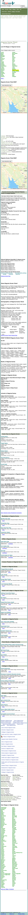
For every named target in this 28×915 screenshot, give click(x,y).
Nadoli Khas (15, 864)
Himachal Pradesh (7, 43)
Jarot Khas (14, 846)
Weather (2, 16)
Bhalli (2, 54)
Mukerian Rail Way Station (6, 799)
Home (3, 9)
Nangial (14, 867)
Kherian (14, 65)
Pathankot (11, 274)
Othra (2, 869)
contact (13, 17)
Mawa (2, 863)
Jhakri (2, 848)
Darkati (2, 833)
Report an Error (9, 17)
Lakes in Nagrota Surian (19, 720)
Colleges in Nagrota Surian (7, 732)
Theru (13, 885)
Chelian (14, 831)
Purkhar (14, 872)
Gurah (2, 843)
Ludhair (3, 68)
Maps (10, 9)
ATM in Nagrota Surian (11, 725)
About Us (11, 913)
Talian (2, 882)
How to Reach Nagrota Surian (8, 727)
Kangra (13, 43)
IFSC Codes (16, 15)
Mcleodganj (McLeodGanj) (21, 273)
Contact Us (3, 913)
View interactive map (6, 85)
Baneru (2, 816)
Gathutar (3, 58)
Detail (3, 520)
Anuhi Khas (3, 808)
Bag (2, 810)
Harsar (13, 60)
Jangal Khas (4, 846)
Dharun (14, 835)
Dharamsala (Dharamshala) (7, 273)
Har (2, 60)
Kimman (14, 853)
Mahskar (14, 858)
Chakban (14, 828)
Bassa (2, 53)
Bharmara (14, 822)
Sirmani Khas (4, 879)
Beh (13, 818)
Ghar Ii (2, 59)
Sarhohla (14, 877)
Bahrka (14, 811)
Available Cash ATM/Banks (17, 16)
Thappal (3, 884)
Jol (13, 62)
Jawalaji (4, 274)
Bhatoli (2, 825)
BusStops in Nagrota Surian (6, 720)
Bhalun (14, 820)
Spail (13, 75)
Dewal (2, 834)
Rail (20, 9)
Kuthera (3, 854)
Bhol (2, 827)
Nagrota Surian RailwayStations (9, 724)
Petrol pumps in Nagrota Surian (8, 750)
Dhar (13, 56)
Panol (13, 870)
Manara (2, 861)
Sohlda (2, 75)
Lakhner (3, 857)
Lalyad (13, 857)
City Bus (7, 9)
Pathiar (14, 871)
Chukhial (3, 832)
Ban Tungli (14, 815)
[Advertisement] (14, 29)
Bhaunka (14, 825)
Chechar (3, 831)
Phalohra (3, 73)
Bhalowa (3, 820)
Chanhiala (3, 830)
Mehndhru (14, 863)
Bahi (2, 811)
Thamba (3, 883)
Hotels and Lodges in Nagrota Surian (10, 757)
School (9, 11)
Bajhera (3, 812)
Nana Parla (14, 866)
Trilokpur (14, 76)
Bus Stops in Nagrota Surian (8, 746)
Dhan (13, 834)
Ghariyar (14, 842)
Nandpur (3, 867)
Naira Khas (14, 865)
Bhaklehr (3, 819)
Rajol (13, 73)
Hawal (13, 844)
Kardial (14, 851)
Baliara (2, 814)
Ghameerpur (4, 841)
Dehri (13, 833)
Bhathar (14, 824)
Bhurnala (14, 827)
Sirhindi (14, 878)
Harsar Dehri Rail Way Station (7, 797)
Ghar (2, 842)
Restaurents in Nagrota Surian (8, 767)
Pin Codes (18, 11)
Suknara (3, 76)
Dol (2, 57)
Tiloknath (3, 887)
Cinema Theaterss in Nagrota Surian (9, 759)
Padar (13, 869)
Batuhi (2, 818)
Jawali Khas (15, 847)
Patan (2, 871)
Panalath (14, 72)
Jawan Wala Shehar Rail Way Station (8, 796)
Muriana (3, 864)
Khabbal (3, 65)
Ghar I (13, 58)
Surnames (20, 17)
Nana (2, 71)
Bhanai (2, 821)
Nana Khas (3, 866)
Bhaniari (14, 821)
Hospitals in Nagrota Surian (7, 755)
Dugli (2, 839)
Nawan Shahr (15, 868)
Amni (13, 807)
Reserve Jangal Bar (16, 873)
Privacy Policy (21, 913)
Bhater (13, 54)
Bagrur (13, 810)
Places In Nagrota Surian (9, 736)
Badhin (14, 809)
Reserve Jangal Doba (5, 874)
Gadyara (3, 840)
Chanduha (14, 829)
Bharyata (14, 823)
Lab (13, 854)
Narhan (2, 868)
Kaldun (2, 850)
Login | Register (24, 7)
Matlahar (14, 69)
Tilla (13, 886)
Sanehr (14, 876)
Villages (14, 9)
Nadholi (3, 70)
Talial (13, 880)
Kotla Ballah (15, 66)
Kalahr (13, 849)
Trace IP (10, 16)
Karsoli (2, 852)
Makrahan (3, 860)
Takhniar (3, 880)
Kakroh (2, 849)
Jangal (2, 61)
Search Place (6, 16)
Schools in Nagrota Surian (7, 729)
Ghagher (14, 840)
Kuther (2, 67)
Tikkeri (2, 886)
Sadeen (14, 874)
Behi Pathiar (15, 53)
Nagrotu (3, 865)
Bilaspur (3, 55)
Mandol (14, 861)
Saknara (14, 875)
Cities (18, 9)
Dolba (13, 837)
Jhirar (13, 848)
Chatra (13, 830)
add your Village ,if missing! (7, 889)
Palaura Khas (4, 870)
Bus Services (11, 15)
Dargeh (14, 832)
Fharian (14, 57)
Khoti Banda (4, 66)
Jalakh (13, 845)
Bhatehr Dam (4, 824)
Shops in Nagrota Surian (18, 721)
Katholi (2, 63)
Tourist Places (4, 11)
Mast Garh (14, 862)
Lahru (13, 67)
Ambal (2, 52)
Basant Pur (14, 816)
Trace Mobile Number (22, 15)
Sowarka (14, 879)
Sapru (2, 877)
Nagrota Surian (15, 70)
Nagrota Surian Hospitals (6, 722)
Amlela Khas (4, 807)
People (16, 17)
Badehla (3, 809)
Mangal (2, 862)
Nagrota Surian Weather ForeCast (9, 739)
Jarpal (2, 847)
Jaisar (2, 845)
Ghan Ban (14, 841)
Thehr (2, 885)
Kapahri (3, 851)
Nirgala (2, 72)
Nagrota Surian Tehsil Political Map (9, 335)
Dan (13, 55)
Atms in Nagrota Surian (6, 741)
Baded (13, 808)
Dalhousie (18, 274)
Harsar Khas (15, 843)
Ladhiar (3, 855)
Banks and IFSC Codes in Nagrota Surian (11, 734)
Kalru (13, 850)
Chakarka (3, 828)
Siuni (13, 74)
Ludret (13, 68)
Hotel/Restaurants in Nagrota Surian (20, 722)
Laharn (2, 856)
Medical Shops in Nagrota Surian (9, 765)
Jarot (13, 61)
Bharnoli (3, 823)
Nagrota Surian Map (6, 276)
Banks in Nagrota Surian (7, 744)
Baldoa (13, 813)
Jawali (2, 62)
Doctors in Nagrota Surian (7, 748)
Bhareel (3, 822)
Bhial (2, 826)
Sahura (2, 875)
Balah (2, 813)
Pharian (3, 872)
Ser (2, 878)
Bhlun (13, 826)
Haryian (3, 844)
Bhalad (13, 819)
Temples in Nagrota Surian (6, 721)
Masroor (3, 69)
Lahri (13, 856)
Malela (13, 860)
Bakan (13, 812)
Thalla (13, 882)
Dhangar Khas (4, 835)
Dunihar (14, 839)
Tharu (13, 884)
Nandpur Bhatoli (15, 71)
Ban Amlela (3, 815)
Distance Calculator (4, 15)
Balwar (13, 814)
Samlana (3, 876)
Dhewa (13, 836)
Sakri (2, 74)
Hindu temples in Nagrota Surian (9, 753)
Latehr (2, 858)
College (13, 11)
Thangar (14, 883)
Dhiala (2, 837)
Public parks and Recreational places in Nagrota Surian (12, 762)
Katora (13, 63)
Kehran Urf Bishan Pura (17, 852)
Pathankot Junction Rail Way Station (8, 798)
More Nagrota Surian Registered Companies (11, 512)
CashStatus (10, 543)
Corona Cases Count (6, 13)
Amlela (13, 52)
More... (2, 78)
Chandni (3, 829)
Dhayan (3, 836)
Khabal (2, 853)
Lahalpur (14, 855)
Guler (13, 59)
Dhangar (3, 56)
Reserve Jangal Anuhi (6, 873)
